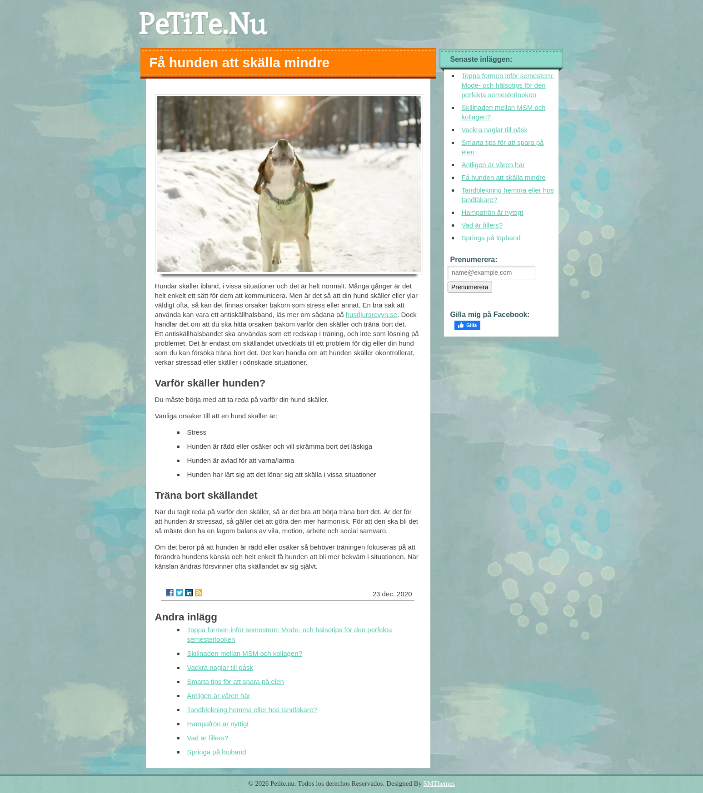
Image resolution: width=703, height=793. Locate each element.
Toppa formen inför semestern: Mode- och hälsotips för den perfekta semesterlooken (508, 85)
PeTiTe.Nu (202, 24)
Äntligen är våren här (218, 695)
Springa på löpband (216, 752)
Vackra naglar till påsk (220, 667)
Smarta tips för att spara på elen (235, 681)
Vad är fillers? (208, 738)
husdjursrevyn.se (371, 314)
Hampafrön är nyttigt (218, 724)
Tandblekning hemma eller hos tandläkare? (252, 710)
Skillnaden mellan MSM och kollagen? (244, 653)
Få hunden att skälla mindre (504, 177)
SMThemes (439, 783)
